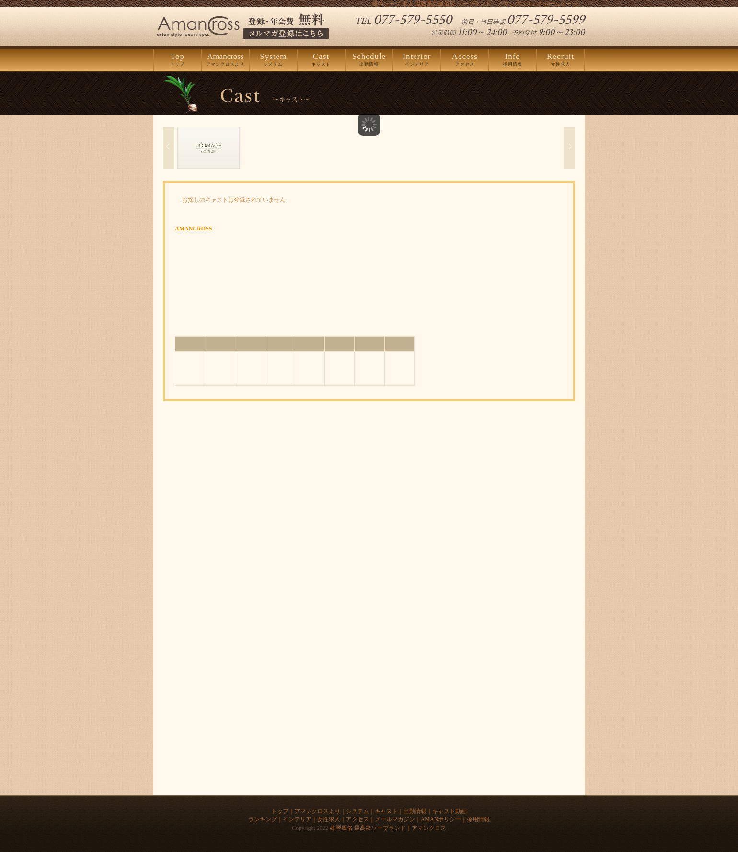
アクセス (464, 60)
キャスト (321, 60)
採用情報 (512, 60)
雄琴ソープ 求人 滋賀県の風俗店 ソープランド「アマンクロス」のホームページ (474, 3)
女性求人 (560, 60)
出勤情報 (369, 60)
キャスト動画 (449, 811)
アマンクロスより (225, 60)
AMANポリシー (441, 819)
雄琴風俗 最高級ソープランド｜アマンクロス (388, 828)
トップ (177, 60)
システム (273, 60)
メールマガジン (395, 819)
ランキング (262, 819)
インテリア (416, 60)
